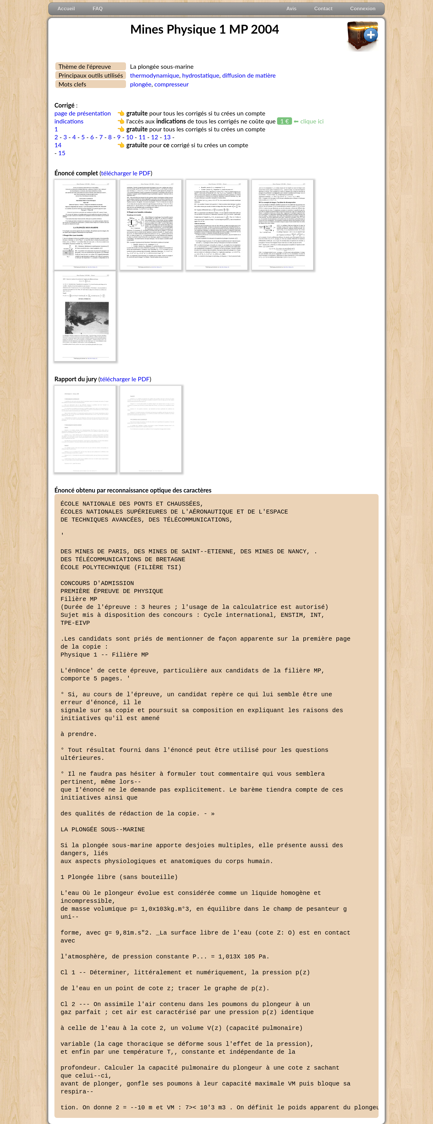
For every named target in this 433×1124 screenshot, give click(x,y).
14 (57, 144)
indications (68, 121)
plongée (140, 84)
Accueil (66, 8)
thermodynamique (154, 75)
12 (154, 137)
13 (167, 137)
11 (142, 137)
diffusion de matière (249, 75)
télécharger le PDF (125, 173)
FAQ (98, 8)
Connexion (363, 8)
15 (61, 152)
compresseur (171, 84)
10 (129, 137)
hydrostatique (200, 75)
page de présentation (82, 113)
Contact (323, 8)
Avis (292, 8)
